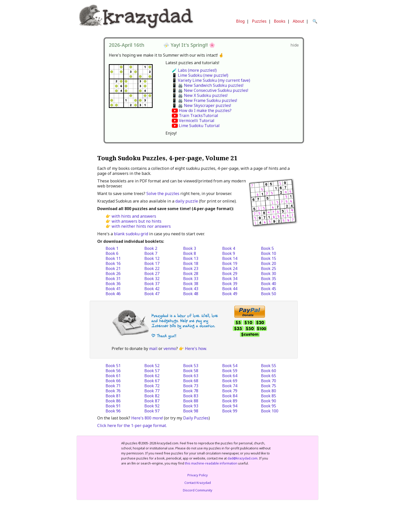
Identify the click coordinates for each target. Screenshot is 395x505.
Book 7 (150, 253)
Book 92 (151, 406)
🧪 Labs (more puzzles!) (194, 70)
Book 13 (190, 258)
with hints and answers (134, 216)
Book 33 (190, 278)
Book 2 (150, 248)
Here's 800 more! (147, 418)
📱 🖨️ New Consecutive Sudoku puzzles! (210, 90)
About (298, 21)
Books (279, 21)
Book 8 (189, 253)
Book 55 (268, 365)
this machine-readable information (211, 463)
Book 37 (151, 283)
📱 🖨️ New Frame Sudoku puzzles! (204, 100)
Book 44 (229, 288)
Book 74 (229, 386)
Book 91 (113, 406)
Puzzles (259, 21)
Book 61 (113, 375)
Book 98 (190, 411)
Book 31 (113, 278)
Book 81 (113, 396)
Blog (240, 21)
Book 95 (268, 406)
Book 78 (190, 391)
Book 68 (190, 380)
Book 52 (151, 365)
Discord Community (197, 490)
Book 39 (229, 283)
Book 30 (268, 273)
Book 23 (190, 268)
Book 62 (151, 375)
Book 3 (189, 248)
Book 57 (151, 370)
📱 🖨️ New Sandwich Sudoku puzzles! (207, 85)
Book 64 (229, 375)
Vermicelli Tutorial (196, 120)
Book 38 (190, 283)
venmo (169, 348)
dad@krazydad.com (242, 458)
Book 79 (229, 391)
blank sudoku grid (131, 234)
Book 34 (229, 278)
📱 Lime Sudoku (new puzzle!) (200, 75)
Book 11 (113, 258)
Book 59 (229, 370)
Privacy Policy (197, 475)
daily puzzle (186, 201)
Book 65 (268, 375)
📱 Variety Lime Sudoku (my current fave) (211, 80)
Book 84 (229, 396)
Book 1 (112, 248)
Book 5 (267, 248)
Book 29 (229, 273)
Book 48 (190, 293)
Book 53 (190, 365)
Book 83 (190, 396)
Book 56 (113, 370)
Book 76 (113, 391)
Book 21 (113, 268)
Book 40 (268, 283)
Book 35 (268, 278)
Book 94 (229, 406)
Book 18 (190, 263)
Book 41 (113, 288)
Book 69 (229, 380)
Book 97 (151, 411)
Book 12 (151, 258)
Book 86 (113, 401)
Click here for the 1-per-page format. (132, 425)
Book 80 (268, 391)
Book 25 (268, 268)
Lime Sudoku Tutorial (199, 125)
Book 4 (228, 248)
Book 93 (190, 406)
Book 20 (268, 263)
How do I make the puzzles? (205, 110)
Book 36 (113, 283)
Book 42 (151, 288)
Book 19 (229, 263)
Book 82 (151, 396)
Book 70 (268, 380)
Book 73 (190, 386)
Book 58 (190, 370)
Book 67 (151, 380)
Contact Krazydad (197, 482)
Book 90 (268, 401)
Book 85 (268, 396)
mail (153, 348)
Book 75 (268, 386)
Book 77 (151, 391)
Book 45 (268, 288)
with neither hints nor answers (141, 226)
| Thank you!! (163, 335)
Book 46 (113, 293)
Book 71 (113, 386)
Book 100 (269, 411)
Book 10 (268, 253)
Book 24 (229, 268)
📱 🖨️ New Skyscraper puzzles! (201, 105)
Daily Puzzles (196, 418)
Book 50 (268, 293)
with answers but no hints (136, 221)
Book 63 (190, 375)
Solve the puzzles (162, 193)
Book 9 (228, 253)
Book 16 (113, 263)
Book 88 (190, 401)
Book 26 (113, 273)
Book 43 (190, 288)
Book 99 (229, 411)
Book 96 (113, 411)
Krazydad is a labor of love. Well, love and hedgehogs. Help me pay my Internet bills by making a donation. (184, 320)
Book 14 (229, 258)
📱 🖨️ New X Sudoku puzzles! (199, 95)
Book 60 (268, 370)
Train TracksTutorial (198, 115)
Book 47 (151, 293)
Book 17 (151, 263)
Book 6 (112, 253)
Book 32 (151, 278)
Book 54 (229, 365)
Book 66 (113, 380)
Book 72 (151, 386)
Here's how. (196, 348)
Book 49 (229, 293)
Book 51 (113, 365)
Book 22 (151, 268)
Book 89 (229, 401)
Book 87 (151, 401)
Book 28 (190, 273)
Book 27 (151, 273)
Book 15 (268, 258)
